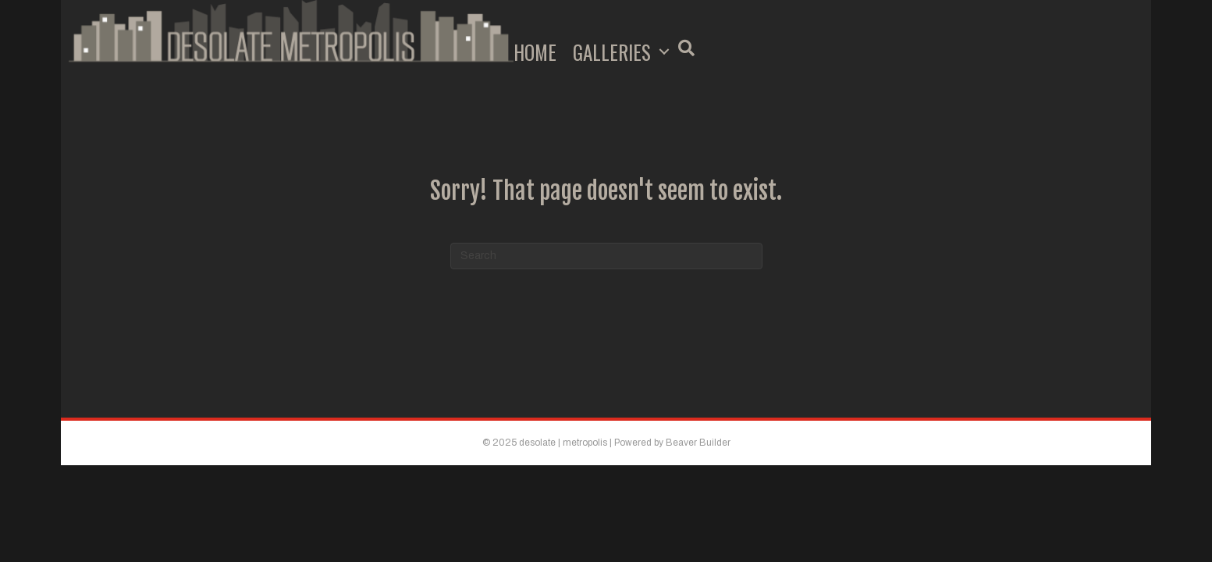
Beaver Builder (698, 442)
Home (535, 52)
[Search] (606, 256)
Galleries (612, 52)
